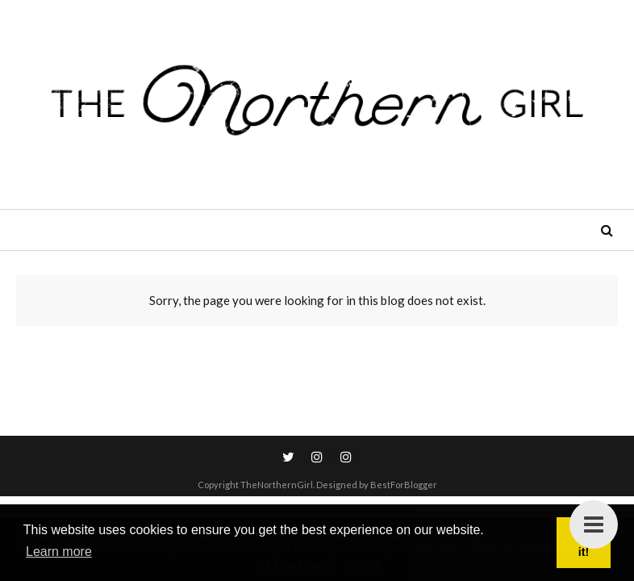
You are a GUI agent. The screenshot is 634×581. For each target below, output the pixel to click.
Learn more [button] (59, 551)
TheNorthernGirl (276, 484)
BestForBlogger (403, 484)
